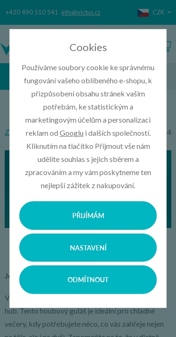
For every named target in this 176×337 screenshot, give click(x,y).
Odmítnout (88, 279)
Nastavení (88, 247)
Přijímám (88, 215)
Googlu (72, 132)
